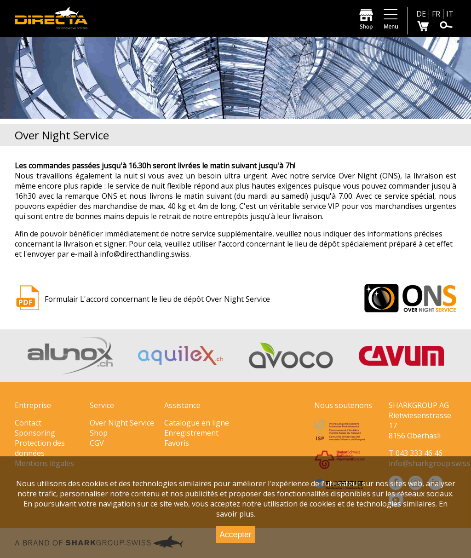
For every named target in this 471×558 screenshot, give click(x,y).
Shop (99, 433)
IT (450, 14)
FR (436, 14)
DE (421, 14)
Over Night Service (122, 423)
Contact (28, 423)
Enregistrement (191, 433)
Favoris (176, 443)
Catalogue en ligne (196, 423)
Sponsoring (35, 433)
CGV (97, 443)
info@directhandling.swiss (145, 254)
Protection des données (40, 448)
